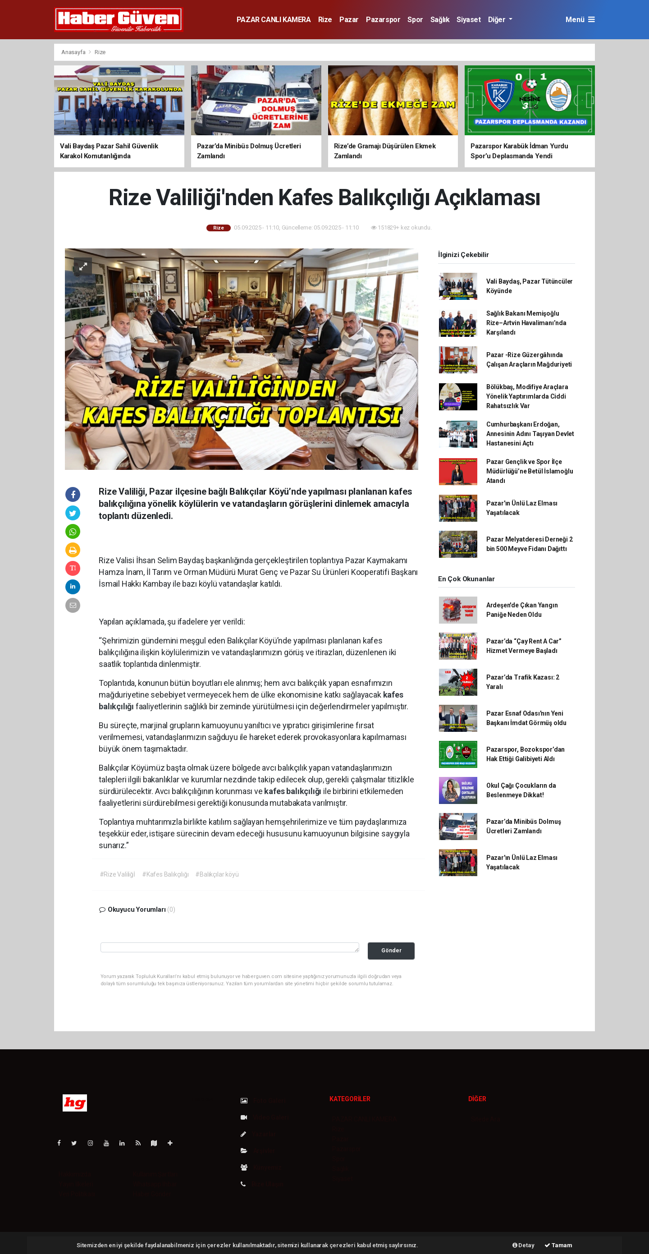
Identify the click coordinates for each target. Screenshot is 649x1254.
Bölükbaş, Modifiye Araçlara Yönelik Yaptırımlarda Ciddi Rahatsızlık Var (527, 396)
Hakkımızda (75, 1174)
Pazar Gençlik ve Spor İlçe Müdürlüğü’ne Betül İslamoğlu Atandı (529, 471)
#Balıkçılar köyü (216, 874)
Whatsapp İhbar (155, 1184)
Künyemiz (261, 1167)
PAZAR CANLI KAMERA (274, 19)
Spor (415, 19)
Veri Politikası (77, 1194)
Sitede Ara (485, 1119)
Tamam (558, 1245)
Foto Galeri (263, 1100)
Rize (325, 19)
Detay (523, 1245)
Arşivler (258, 1150)
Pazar (349, 19)
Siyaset (468, 19)
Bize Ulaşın (262, 1184)
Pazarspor (383, 19)
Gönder (391, 950)
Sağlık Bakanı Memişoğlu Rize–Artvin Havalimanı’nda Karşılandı (526, 323)
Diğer (497, 19)
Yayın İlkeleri (76, 1184)
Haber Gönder (152, 1194)
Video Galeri (264, 1117)
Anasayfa (74, 52)
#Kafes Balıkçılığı (165, 874)
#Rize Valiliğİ (117, 874)
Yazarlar (258, 1134)
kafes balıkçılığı (293, 791)
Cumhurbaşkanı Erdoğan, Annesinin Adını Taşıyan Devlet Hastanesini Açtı (530, 434)
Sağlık (440, 19)
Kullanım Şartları (155, 1174)
